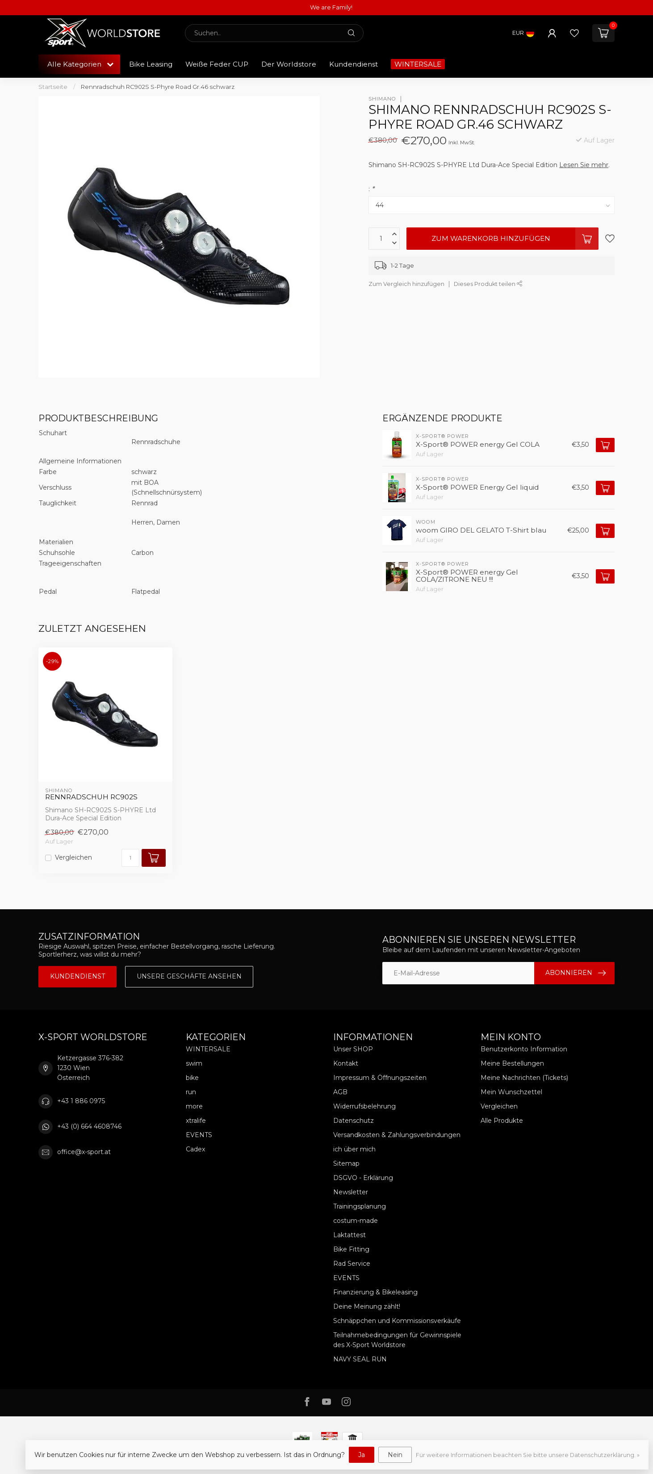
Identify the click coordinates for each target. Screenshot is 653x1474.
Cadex (195, 1149)
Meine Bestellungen (512, 1063)
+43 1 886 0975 (81, 1101)
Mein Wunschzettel (511, 1092)
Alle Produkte (502, 1121)
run (191, 1092)
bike (192, 1078)
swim (194, 1063)
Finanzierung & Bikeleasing (375, 1292)
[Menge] (130, 858)
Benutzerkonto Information (524, 1049)
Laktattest (349, 1235)
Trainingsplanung (359, 1206)
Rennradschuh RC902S (91, 797)
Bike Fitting (351, 1249)
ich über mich (354, 1149)
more (194, 1106)
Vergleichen (73, 857)
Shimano (382, 99)
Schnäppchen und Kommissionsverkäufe (397, 1321)
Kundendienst (353, 64)
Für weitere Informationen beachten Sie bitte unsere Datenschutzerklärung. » (528, 1455)
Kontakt (345, 1063)
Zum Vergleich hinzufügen (406, 284)
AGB (340, 1092)
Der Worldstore (288, 64)
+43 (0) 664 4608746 (89, 1126)
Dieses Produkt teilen (488, 284)
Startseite (52, 86)
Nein (395, 1455)
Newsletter (350, 1192)
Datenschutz (353, 1121)
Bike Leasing (150, 64)
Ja (361, 1455)
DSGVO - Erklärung (363, 1178)
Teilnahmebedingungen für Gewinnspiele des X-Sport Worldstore (397, 1340)
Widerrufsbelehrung (364, 1106)
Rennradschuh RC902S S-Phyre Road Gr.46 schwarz (157, 86)
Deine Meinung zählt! (366, 1306)
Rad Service (351, 1264)
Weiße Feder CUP (216, 64)
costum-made (355, 1221)
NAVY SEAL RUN (360, 1359)
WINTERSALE (417, 64)
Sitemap (346, 1163)
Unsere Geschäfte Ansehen (189, 976)
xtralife (196, 1121)
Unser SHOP (353, 1049)
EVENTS (199, 1135)
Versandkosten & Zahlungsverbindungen (396, 1135)
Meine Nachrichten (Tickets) (524, 1078)
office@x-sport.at (84, 1152)
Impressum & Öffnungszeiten (380, 1078)
